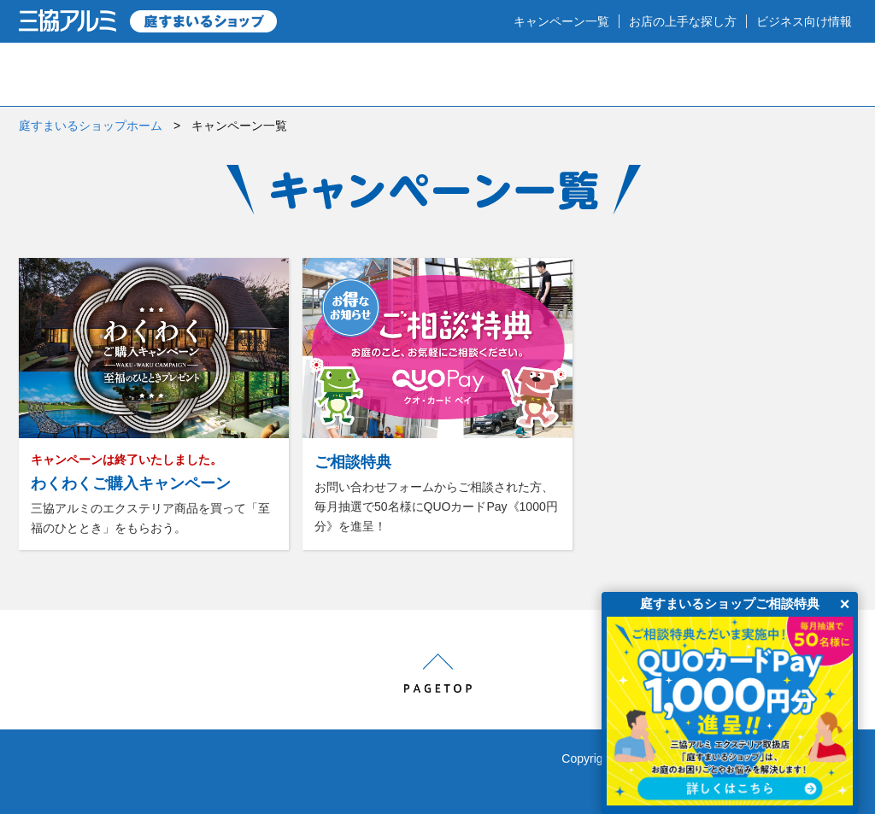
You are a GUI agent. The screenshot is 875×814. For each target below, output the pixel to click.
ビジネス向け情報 (804, 21)
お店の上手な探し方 (683, 21)
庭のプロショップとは (231, 74)
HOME (77, 74)
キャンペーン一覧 (561, 21)
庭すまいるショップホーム (90, 125)
